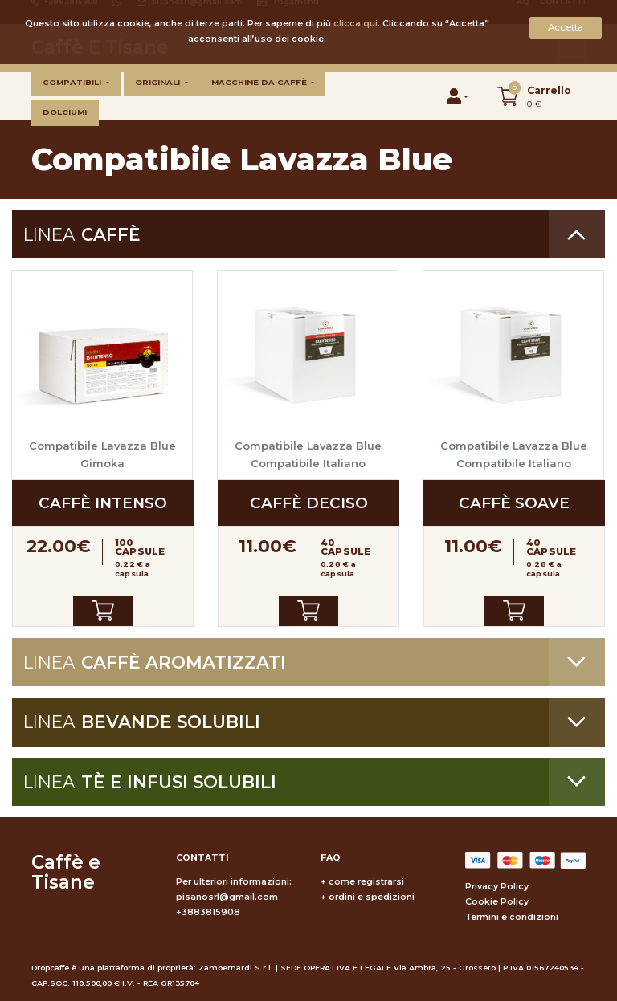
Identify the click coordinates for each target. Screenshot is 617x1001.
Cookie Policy (497, 902)
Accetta (565, 27)
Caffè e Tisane (65, 872)
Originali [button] (158, 82)
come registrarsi (366, 882)
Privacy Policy (497, 886)
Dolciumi (65, 112)
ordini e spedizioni (372, 897)
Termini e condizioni (511, 917)
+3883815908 (208, 912)
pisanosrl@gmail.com (227, 897)
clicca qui (355, 23)
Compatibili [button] (73, 82)
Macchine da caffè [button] (260, 82)
